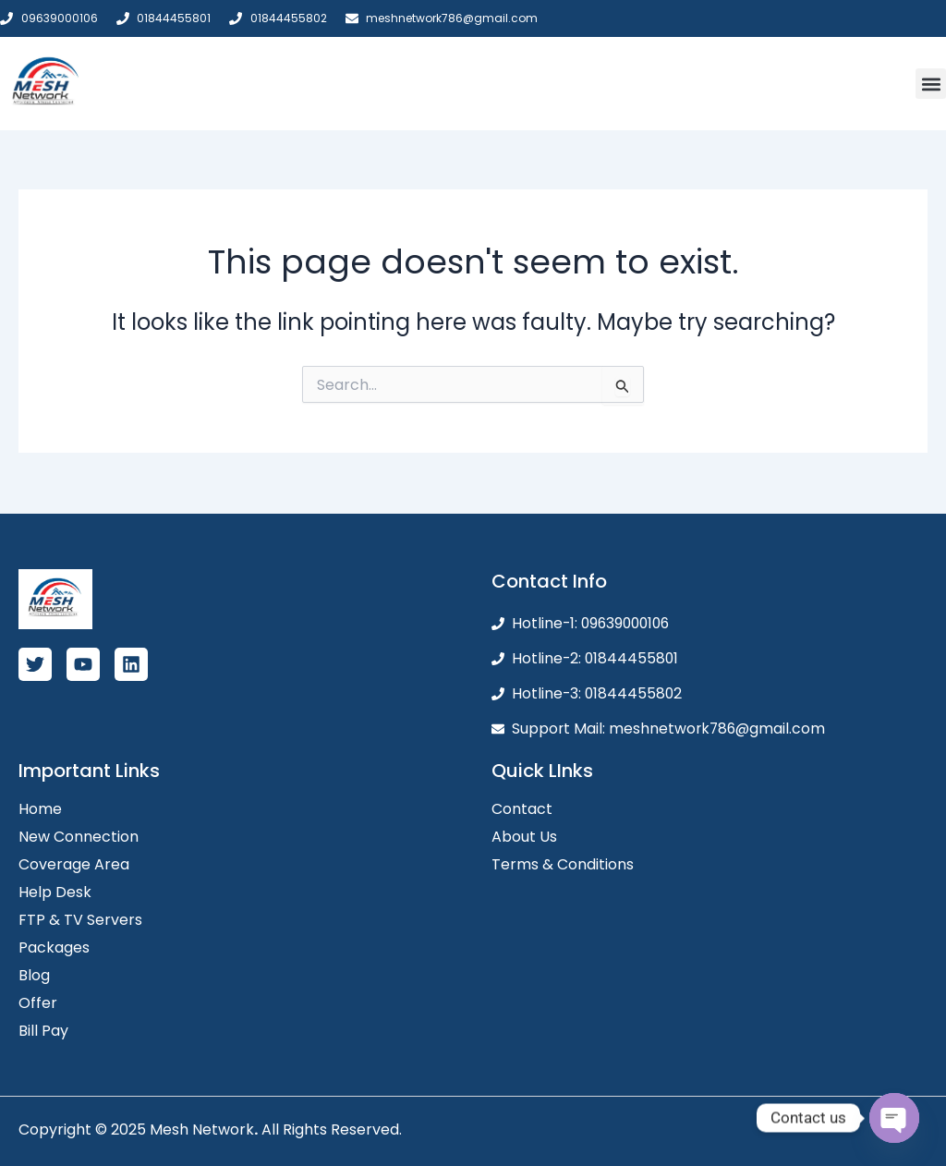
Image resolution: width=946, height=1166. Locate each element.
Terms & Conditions (562, 864)
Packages (54, 947)
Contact (521, 809)
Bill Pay (43, 1030)
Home (40, 809)
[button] (931, 83)
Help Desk (54, 892)
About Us (524, 836)
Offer (37, 1003)
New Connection (78, 836)
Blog (34, 975)
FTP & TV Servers (80, 919)
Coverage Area (73, 864)
